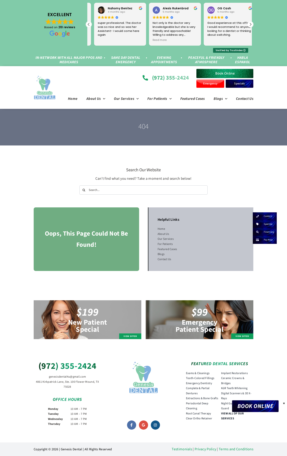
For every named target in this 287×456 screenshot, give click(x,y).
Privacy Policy (205, 449)
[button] (250, 24)
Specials (262, 224)
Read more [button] (99, 40)
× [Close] (284, 403)
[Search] (84, 190)
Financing (263, 232)
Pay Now (263, 240)
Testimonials (182, 449)
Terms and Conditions (236, 449)
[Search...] (143, 190)
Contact (262, 216)
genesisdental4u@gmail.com (67, 377)
